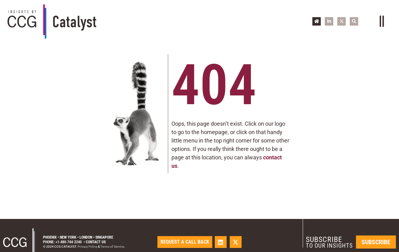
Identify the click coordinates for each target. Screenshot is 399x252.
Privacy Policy (87, 246)
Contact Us (96, 242)
